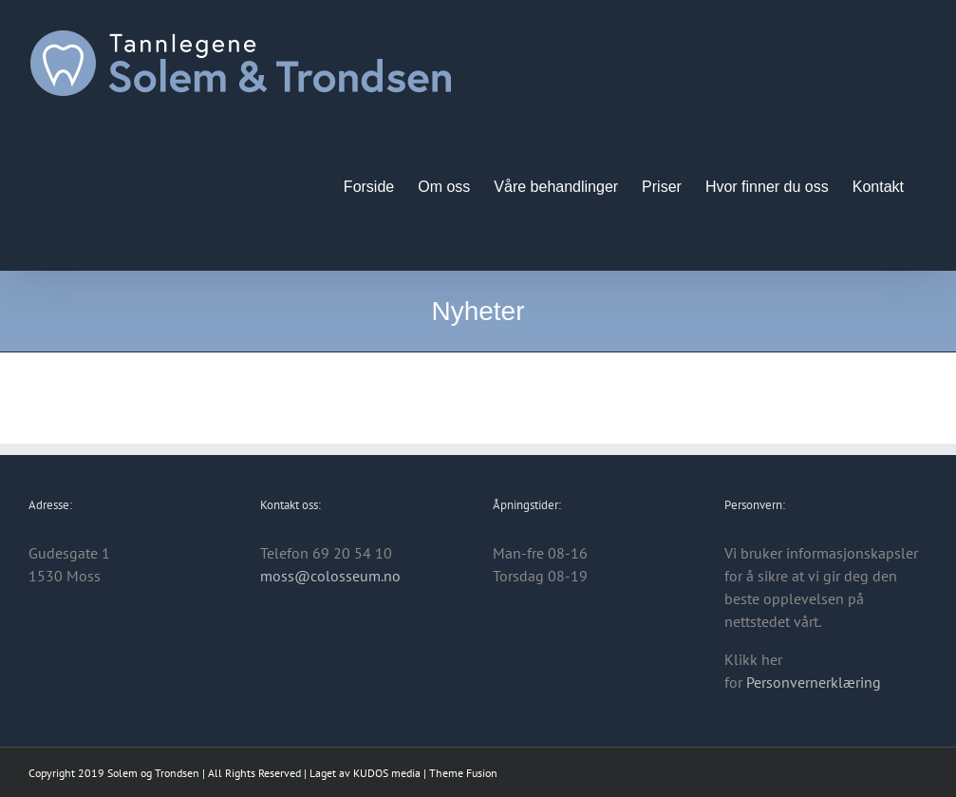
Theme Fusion (463, 773)
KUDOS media (387, 773)
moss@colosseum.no (330, 575)
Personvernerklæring (813, 682)
